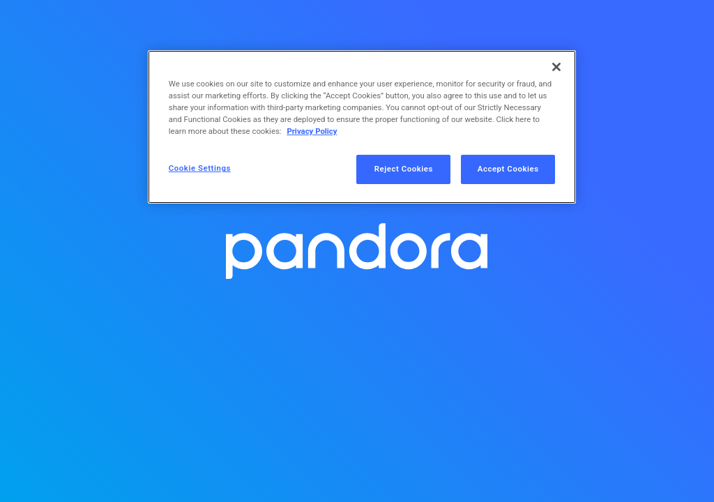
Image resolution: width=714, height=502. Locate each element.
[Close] (556, 67)
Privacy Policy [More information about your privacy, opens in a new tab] (312, 131)
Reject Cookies (403, 169)
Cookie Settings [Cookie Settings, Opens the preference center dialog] (200, 168)
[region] (362, 127)
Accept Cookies (508, 169)
